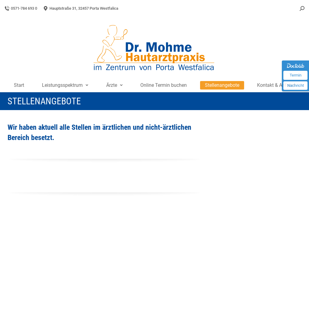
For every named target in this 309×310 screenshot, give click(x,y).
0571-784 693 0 (21, 8)
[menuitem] (19, 85)
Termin (295, 75)
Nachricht (295, 85)
